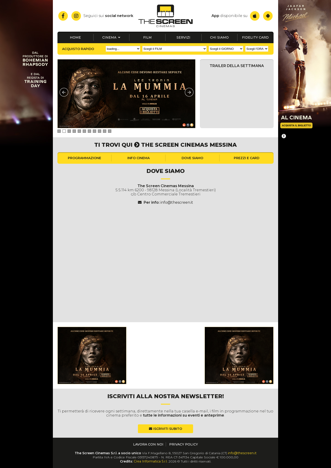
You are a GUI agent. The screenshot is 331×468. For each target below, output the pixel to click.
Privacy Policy (183, 444)
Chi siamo (219, 37)
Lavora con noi (148, 444)
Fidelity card (255, 37)
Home (75, 37)
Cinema (111, 37)
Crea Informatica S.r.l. (151, 461)
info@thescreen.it (176, 202)
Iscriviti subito (167, 429)
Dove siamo (192, 158)
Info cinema (138, 158)
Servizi (183, 37)
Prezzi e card (246, 158)
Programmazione (84, 158)
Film (147, 37)
